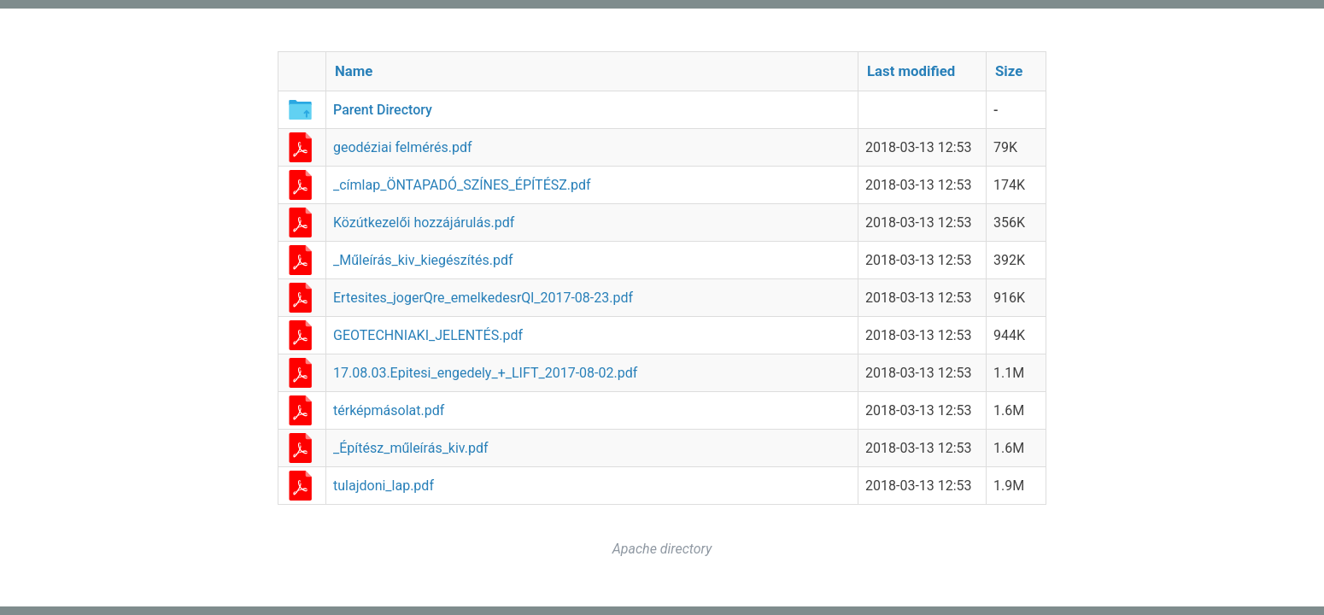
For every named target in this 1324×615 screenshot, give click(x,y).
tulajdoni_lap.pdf (383, 485)
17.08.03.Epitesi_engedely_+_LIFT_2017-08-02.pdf (485, 373)
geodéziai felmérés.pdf (402, 147)
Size (1008, 70)
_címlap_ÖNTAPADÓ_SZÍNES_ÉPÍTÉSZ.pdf (462, 185)
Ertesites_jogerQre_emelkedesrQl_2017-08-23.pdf (483, 298)
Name (353, 70)
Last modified (911, 70)
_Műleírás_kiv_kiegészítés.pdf (423, 260)
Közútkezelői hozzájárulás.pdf (423, 222)
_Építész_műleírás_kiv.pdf (411, 448)
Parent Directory (382, 110)
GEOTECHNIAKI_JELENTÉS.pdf (428, 335)
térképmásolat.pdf (388, 410)
